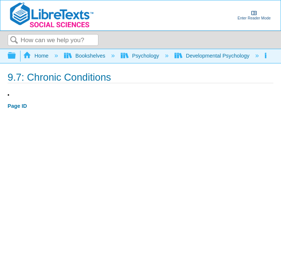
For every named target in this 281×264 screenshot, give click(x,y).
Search (14, 40)
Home (36, 56)
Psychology (141, 56)
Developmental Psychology (213, 56)
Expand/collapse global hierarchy (16, 55)
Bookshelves (85, 56)
